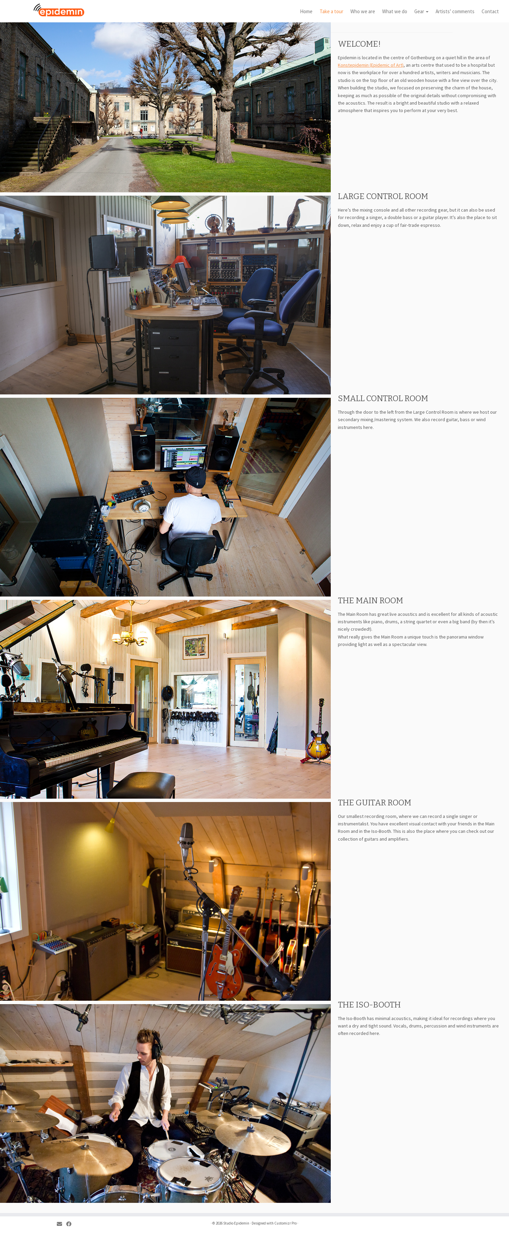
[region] (165, 295)
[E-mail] (61, 1224)
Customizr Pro (285, 1223)
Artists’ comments (455, 11)
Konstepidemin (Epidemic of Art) (370, 65)
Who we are (362, 11)
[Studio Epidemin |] (58, 10)
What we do (394, 11)
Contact (490, 11)
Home (306, 11)
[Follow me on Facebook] (71, 1224)
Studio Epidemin (236, 1223)
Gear (421, 11)
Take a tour (331, 11)
